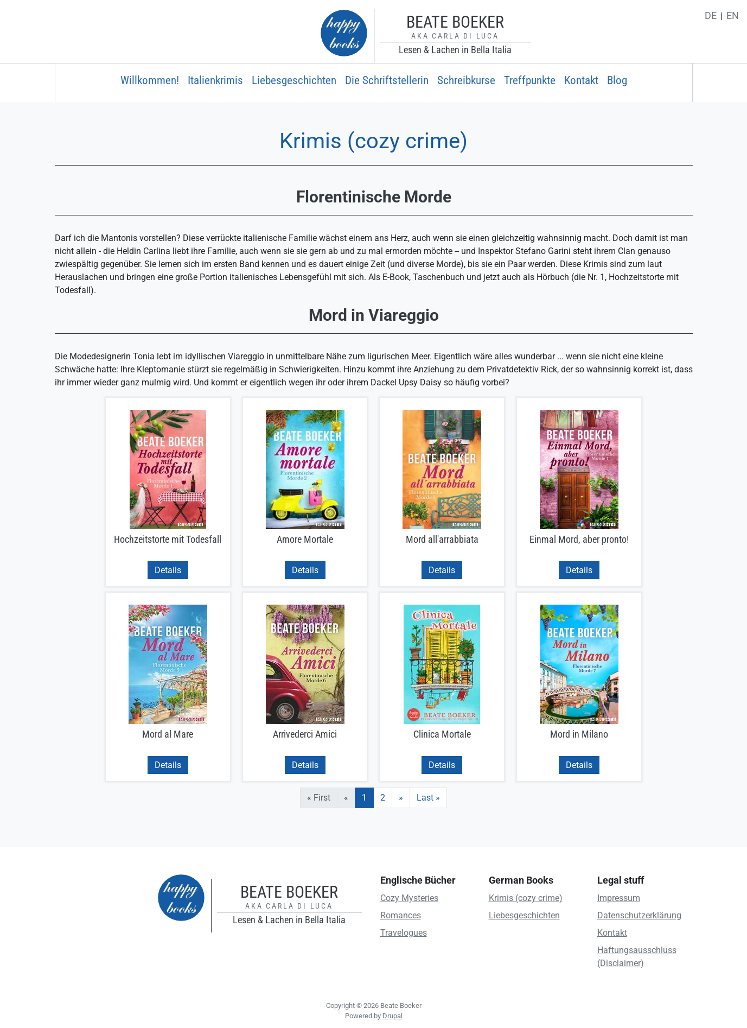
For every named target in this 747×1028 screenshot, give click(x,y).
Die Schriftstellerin (387, 80)
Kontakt (581, 80)
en (732, 15)
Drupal (392, 1016)
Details (168, 570)
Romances (400, 915)
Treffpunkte (530, 80)
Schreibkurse (466, 80)
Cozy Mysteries (409, 898)
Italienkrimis (215, 80)
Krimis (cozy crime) (526, 898)
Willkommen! (149, 80)
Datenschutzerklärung (639, 915)
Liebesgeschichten (294, 80)
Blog (617, 80)
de (711, 15)
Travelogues (403, 933)
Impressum (618, 898)
